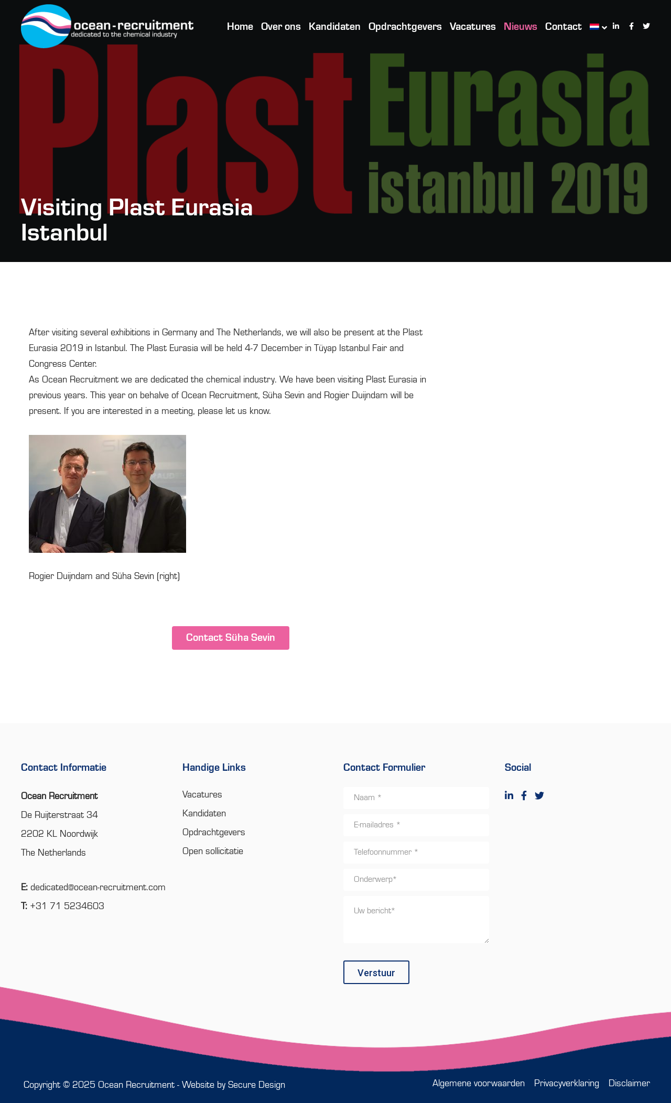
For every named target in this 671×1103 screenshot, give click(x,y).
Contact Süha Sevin (230, 638)
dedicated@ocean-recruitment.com (98, 887)
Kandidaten (204, 813)
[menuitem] (593, 26)
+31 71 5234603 (67, 906)
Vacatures (202, 795)
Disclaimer (629, 1083)
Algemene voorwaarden (478, 1083)
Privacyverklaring (566, 1083)
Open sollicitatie (212, 851)
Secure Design (256, 1085)
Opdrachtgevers (213, 832)
